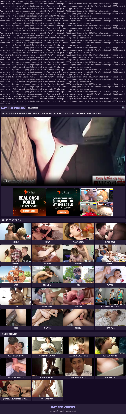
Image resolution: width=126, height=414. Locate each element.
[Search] (123, 107)
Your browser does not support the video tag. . (63, 151)
